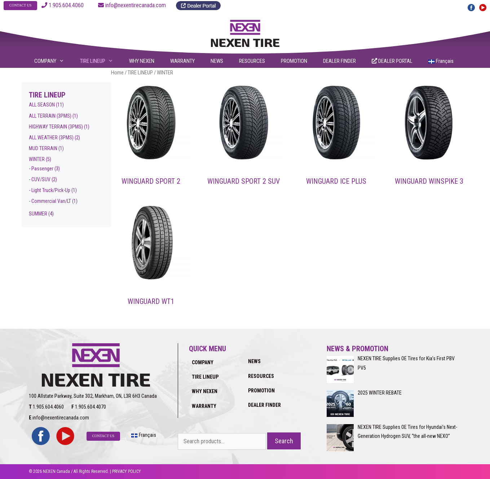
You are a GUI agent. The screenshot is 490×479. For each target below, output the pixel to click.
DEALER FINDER (339, 61)
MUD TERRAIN (43, 148)
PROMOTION (294, 61)
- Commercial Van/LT (50, 201)
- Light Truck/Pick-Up (49, 190)
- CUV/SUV (39, 179)
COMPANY (53, 61)
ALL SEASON (42, 105)
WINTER (37, 159)
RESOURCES (252, 61)
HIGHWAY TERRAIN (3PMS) (56, 127)
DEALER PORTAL (392, 61)
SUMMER (38, 214)
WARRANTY (182, 61)
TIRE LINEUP (101, 61)
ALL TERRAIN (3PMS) (50, 116)
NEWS (217, 61)
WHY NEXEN (141, 61)
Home (117, 72)
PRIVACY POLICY (126, 471)
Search (284, 441)
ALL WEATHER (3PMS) (51, 137)
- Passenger (41, 168)
